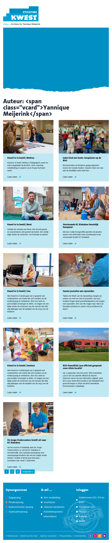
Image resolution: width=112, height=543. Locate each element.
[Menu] (104, 17)
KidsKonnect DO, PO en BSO (91, 500)
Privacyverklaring (65, 536)
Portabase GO (86, 507)
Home (6, 24)
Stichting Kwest (12, 536)
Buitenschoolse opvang (21, 507)
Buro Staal (33, 536)
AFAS (82, 521)
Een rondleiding (52, 497)
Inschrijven (49, 502)
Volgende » (28, 471)
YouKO (82, 511)
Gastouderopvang (18, 511)
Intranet (83, 516)
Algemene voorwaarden (48, 536)
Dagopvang (15, 497)
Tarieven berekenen (54, 507)
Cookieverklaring (80, 536)
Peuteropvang (16, 502)
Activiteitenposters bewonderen (53, 514)
